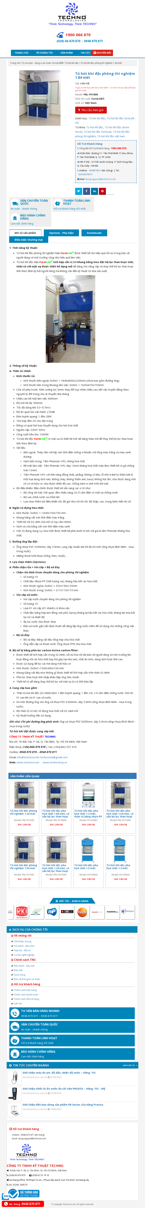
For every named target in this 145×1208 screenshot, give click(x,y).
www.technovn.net (28, 762)
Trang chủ (21, 52)
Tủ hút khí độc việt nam (111, 136)
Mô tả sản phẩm (25, 233)
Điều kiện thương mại (29, 239)
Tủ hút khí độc (72, 62)
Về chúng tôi (44, 52)
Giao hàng (19, 974)
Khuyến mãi (104, 52)
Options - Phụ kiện (61, 233)
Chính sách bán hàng (25, 990)
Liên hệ (18, 1003)
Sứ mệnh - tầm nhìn (24, 945)
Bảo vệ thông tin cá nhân (27, 979)
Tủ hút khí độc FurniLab (97, 131)
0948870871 (95, 170)
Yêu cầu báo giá (90, 110)
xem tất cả (130, 1065)
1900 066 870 (118, 148)
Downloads (94, 233)
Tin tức (87, 52)
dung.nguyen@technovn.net (100, 179)
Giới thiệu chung (22, 941)
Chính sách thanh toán (26, 994)
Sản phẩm (67, 52)
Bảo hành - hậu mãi (24, 965)
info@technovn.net (28, 757)
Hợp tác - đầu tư (22, 950)
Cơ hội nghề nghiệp (24, 954)
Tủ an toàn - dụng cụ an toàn (36, 62)
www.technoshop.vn (55, 762)
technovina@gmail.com (54, 757)
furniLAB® (58, 62)
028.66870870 (85, 174)
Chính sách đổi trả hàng (26, 999)
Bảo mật (18, 970)
